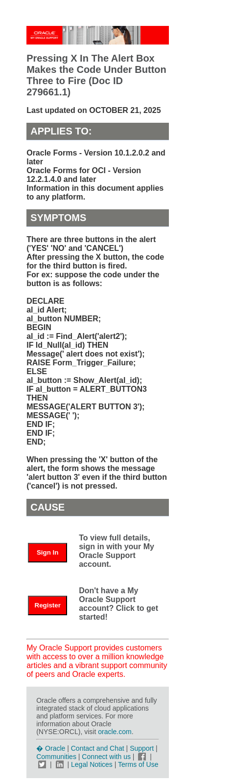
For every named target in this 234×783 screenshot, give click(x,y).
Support (142, 748)
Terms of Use (138, 764)
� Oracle (50, 748)
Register (48, 605)
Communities (56, 757)
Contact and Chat (97, 748)
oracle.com (114, 732)
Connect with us (107, 757)
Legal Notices (92, 764)
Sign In (47, 552)
